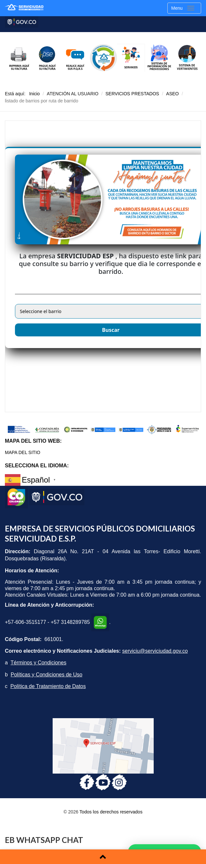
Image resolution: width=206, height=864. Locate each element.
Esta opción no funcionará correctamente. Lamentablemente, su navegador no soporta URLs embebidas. (103, 266)
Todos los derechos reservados (111, 811)
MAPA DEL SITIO (22, 452)
